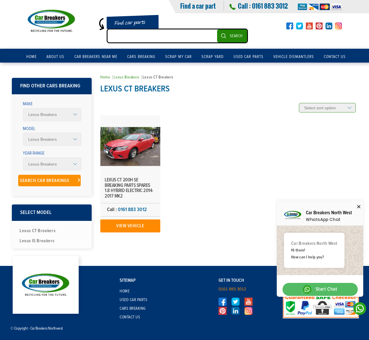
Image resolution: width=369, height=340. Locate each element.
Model (29, 128)
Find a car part (198, 5)
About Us (55, 57)
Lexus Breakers (126, 77)
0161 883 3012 (270, 5)
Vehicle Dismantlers (293, 57)
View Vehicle (130, 225)
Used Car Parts (248, 57)
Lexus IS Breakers (37, 240)
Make (28, 104)
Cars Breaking (141, 57)
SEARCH (236, 36)
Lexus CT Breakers (37, 230)
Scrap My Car (178, 57)
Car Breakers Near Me (96, 57)
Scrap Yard (213, 57)
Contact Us (335, 57)
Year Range (33, 153)
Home (31, 57)
